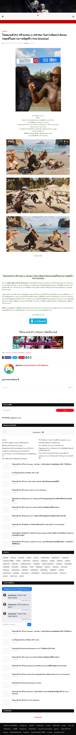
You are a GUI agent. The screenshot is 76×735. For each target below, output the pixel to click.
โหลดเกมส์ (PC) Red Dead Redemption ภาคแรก (26, 683)
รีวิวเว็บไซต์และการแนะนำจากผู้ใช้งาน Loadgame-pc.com (54, 440)
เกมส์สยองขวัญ (34, 570)
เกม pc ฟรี (70, 725)
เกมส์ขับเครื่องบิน (45, 557)
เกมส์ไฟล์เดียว (21, 352)
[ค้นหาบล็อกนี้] (28, 410)
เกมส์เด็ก (18, 560)
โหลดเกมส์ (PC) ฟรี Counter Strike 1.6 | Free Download (29, 490)
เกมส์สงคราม (6, 570)
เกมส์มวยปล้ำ (15, 567)
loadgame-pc (23, 729)
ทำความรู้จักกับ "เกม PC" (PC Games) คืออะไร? (51, 445)
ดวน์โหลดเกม (32, 729)
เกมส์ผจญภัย (36, 564)
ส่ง (29, 624)
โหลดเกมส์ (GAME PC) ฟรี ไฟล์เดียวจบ (14, 43)
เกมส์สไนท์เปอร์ (15, 570)
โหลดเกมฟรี (56, 725)
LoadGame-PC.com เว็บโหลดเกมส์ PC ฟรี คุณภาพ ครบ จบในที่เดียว (55, 457)
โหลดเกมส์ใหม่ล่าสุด (15, 732)
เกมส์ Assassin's (25, 573)
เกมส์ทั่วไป (67, 560)
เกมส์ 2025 (8, 352)
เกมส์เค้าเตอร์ (65, 557)
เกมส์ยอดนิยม (24, 567)
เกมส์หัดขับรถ (53, 570)
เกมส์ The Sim (13, 576)
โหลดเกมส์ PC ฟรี (65, 729)
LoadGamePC (37, 432)
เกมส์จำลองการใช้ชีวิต (8, 560)
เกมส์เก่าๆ (36, 557)
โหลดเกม (31, 725)
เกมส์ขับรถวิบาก (55, 557)
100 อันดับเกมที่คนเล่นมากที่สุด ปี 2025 (49, 443)
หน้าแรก (4, 440)
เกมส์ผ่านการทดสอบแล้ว (48, 564)
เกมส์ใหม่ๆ (28, 352)
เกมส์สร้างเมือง (43, 570)
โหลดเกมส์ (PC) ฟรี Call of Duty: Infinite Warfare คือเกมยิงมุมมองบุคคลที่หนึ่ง (35, 481)
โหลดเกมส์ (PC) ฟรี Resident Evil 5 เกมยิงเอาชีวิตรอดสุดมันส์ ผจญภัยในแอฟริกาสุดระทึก (39, 516)
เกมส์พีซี (15, 729)
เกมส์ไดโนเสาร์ (26, 560)
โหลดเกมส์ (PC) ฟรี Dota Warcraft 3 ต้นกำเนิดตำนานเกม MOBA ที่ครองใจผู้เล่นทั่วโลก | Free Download (40, 693)
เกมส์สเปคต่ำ (25, 570)
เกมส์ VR (21, 576)
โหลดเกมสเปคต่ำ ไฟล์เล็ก (38, 732)
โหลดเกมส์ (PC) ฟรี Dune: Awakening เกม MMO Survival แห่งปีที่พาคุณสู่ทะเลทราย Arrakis (39, 666)
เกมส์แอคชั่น (16, 573)
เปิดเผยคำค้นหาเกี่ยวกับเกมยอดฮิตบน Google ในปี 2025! (17, 448)
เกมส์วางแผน (64, 567)
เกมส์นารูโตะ (15, 564)
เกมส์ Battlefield (35, 573)
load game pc (23, 725)
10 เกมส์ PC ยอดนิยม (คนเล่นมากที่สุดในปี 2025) (15, 443)
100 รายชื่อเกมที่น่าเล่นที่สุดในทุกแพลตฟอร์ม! (14, 459)
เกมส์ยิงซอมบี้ (39, 567)
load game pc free (59, 732)
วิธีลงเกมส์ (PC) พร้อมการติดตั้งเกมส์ (38, 332)
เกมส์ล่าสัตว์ (55, 567)
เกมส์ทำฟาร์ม (6, 564)
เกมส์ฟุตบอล (59, 564)
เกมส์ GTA (5, 576)
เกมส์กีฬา (29, 557)
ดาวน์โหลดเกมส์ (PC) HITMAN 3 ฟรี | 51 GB (25, 473)
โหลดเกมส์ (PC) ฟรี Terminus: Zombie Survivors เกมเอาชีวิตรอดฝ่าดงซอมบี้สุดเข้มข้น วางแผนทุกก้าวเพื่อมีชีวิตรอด (43, 543)
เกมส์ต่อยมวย (44, 560)
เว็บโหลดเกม (7, 729)
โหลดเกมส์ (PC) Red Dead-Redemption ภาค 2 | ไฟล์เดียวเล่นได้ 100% (33, 648)
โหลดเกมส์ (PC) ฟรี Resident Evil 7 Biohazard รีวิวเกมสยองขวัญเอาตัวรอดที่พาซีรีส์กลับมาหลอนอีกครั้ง (42, 500)
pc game (48, 725)
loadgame (26, 732)
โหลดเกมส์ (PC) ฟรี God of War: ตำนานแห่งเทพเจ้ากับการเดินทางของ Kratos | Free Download (41, 674)
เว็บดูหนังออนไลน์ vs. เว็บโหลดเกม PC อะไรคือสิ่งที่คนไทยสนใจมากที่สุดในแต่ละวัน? (56, 449)
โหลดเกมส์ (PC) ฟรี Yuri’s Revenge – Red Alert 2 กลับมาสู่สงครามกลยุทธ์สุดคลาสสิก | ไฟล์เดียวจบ (41, 464)
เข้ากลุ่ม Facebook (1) (10, 589)
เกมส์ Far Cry (63, 573)
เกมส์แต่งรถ (59, 560)
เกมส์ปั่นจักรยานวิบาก (26, 564)
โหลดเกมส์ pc (40, 725)
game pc (56, 729)
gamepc (63, 725)
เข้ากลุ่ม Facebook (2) (23, 589)
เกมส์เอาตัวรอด (6, 573)
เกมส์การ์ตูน (21, 557)
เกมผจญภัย (5, 557)
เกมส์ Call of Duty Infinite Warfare (49, 573)
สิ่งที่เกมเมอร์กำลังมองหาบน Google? (12, 445)
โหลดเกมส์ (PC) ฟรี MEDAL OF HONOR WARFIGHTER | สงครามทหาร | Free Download (38, 524)
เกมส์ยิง (31, 567)
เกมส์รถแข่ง (47, 567)
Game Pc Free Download (45, 729)
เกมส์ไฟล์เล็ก (6, 567)
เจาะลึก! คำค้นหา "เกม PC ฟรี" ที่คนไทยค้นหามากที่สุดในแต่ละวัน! (19, 455)
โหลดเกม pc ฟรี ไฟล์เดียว (10, 725)
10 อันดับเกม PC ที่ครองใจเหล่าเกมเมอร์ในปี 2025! (16, 451)
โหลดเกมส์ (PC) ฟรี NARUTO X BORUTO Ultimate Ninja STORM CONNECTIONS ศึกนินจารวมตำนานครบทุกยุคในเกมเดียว (43, 534)
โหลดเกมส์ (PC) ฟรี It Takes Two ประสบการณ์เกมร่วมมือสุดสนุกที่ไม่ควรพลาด (35, 507)
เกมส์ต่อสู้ (14, 352)
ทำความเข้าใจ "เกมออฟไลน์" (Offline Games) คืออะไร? (53, 453)
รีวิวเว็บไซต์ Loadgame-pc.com (11, 418)
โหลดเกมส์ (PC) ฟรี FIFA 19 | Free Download (25, 700)
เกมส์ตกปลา (35, 560)
